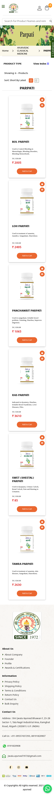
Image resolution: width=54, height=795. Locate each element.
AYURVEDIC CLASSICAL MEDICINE (23, 51)
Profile (8, 663)
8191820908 (13, 746)
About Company (13, 654)
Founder (9, 659)
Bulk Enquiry (11, 704)
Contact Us (10, 699)
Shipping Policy (13, 686)
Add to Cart (27, 171)
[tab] (31, 80)
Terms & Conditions (15, 690)
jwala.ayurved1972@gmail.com (24, 756)
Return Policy (12, 695)
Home (5, 51)
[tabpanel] (27, 346)
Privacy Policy (12, 682)
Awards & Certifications (17, 668)
